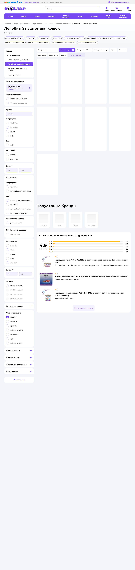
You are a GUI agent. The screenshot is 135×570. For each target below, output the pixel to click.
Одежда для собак (114, 435)
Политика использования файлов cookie (48, 440)
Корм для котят (14, 75)
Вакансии (65, 440)
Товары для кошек (20, 24)
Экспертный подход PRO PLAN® (18, 69)
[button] (47, 50)
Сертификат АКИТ (45, 444)
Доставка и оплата (45, 427)
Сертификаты (44, 446)
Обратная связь (44, 449)
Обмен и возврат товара (47, 430)
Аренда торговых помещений (72, 435)
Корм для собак (113, 432)
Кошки (9, 51)
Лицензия (42, 422)
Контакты (65, 443)
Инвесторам (66, 427)
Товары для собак (114, 430)
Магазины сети (90, 449)
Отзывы (88, 444)
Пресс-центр (66, 430)
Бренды (88, 441)
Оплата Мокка (90, 433)
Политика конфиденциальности (47, 436)
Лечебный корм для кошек (60, 24)
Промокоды (89, 438)
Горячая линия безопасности (72, 437)
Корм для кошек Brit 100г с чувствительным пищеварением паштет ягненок (91, 296)
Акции (87, 436)
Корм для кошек (38, 24)
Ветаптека (111, 437)
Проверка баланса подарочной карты (91, 430)
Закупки (65, 432)
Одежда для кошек (114, 427)
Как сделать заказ (45, 424)
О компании (66, 422)
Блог (86, 446)
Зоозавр (7, 24)
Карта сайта (43, 451)
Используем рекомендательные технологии (19, 463)
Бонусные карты (91, 422)
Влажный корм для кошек (18, 60)
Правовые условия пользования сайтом (32, 460)
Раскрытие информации (70, 424)
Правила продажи (45, 432)
